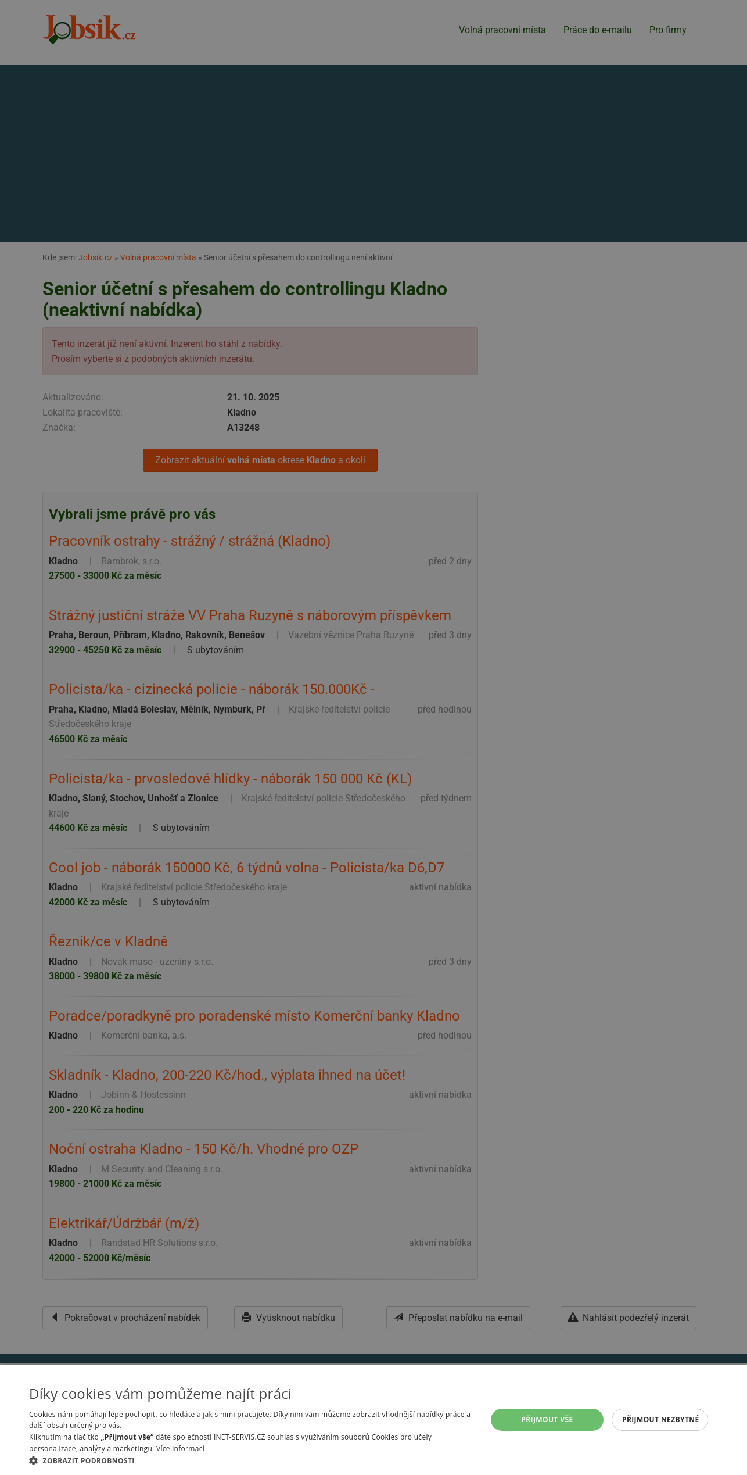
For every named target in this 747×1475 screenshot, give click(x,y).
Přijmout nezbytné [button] (660, 1419)
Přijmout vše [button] (547, 1419)
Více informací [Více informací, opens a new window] (180, 1448)
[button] (251, 1460)
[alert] (373, 737)
